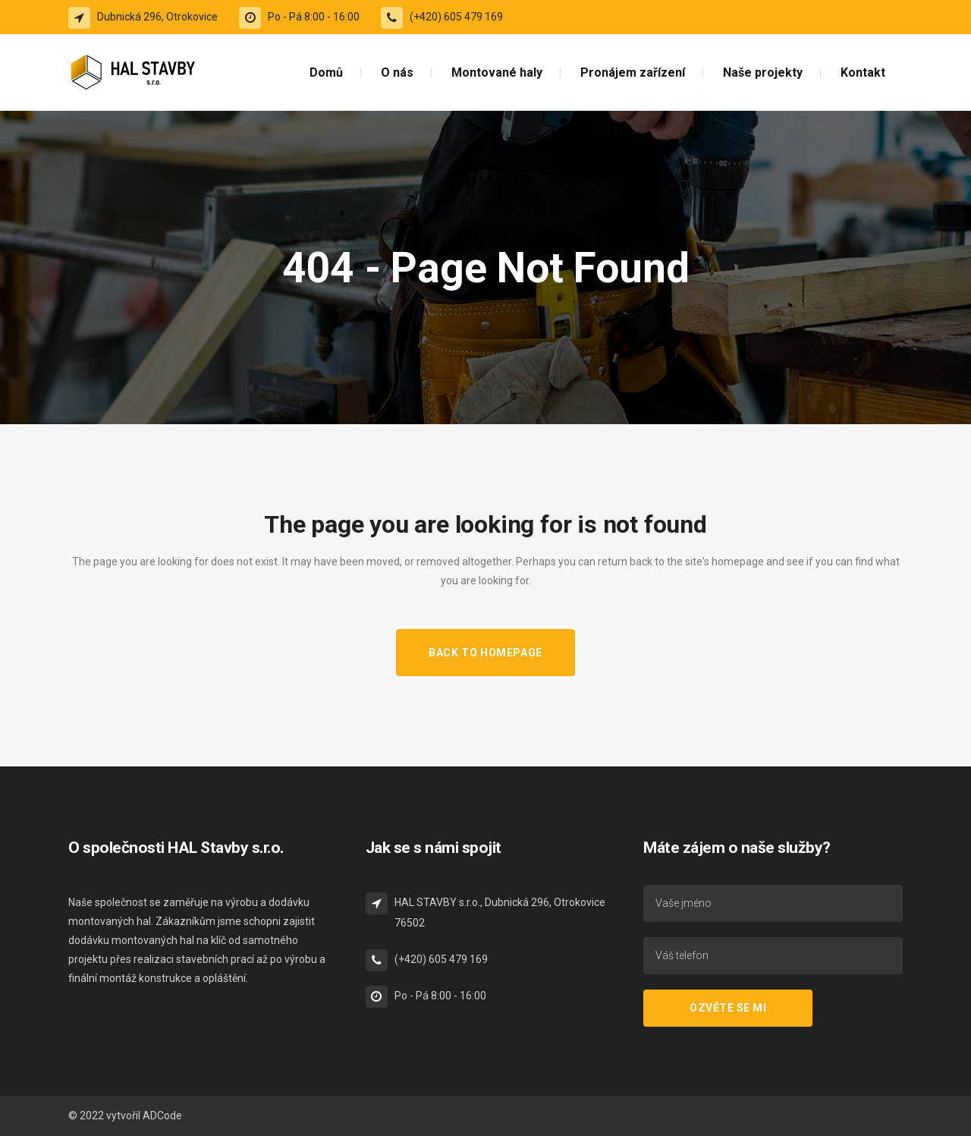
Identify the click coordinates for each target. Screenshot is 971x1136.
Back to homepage (485, 653)
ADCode (162, 1115)
